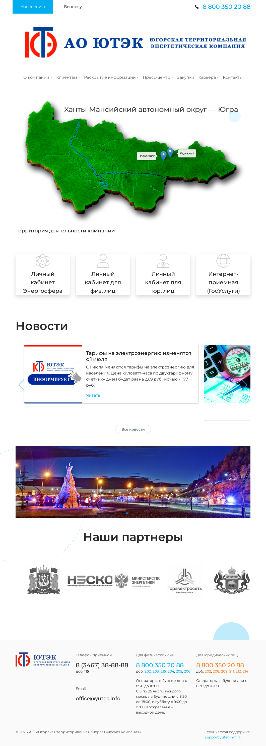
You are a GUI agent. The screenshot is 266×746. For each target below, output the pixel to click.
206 (187, 671)
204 (171, 671)
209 (224, 671)
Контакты (233, 77)
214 (245, 671)
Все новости (133, 429)
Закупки (185, 77)
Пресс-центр (156, 77)
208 (216, 671)
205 (179, 671)
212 (238, 671)
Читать (93, 395)
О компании (36, 77)
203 (156, 671)
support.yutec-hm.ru (223, 737)
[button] (33, 7)
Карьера (207, 77)
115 (86, 671)
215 (163, 671)
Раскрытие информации (110, 77)
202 (148, 671)
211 (231, 671)
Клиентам (66, 77)
